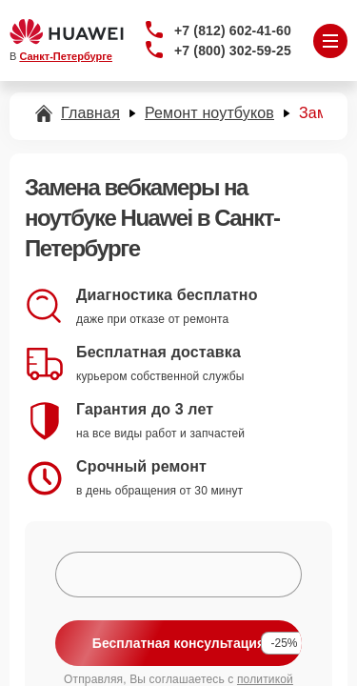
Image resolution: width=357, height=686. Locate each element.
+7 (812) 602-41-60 (232, 30)
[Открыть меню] (330, 41)
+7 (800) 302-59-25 (232, 50)
